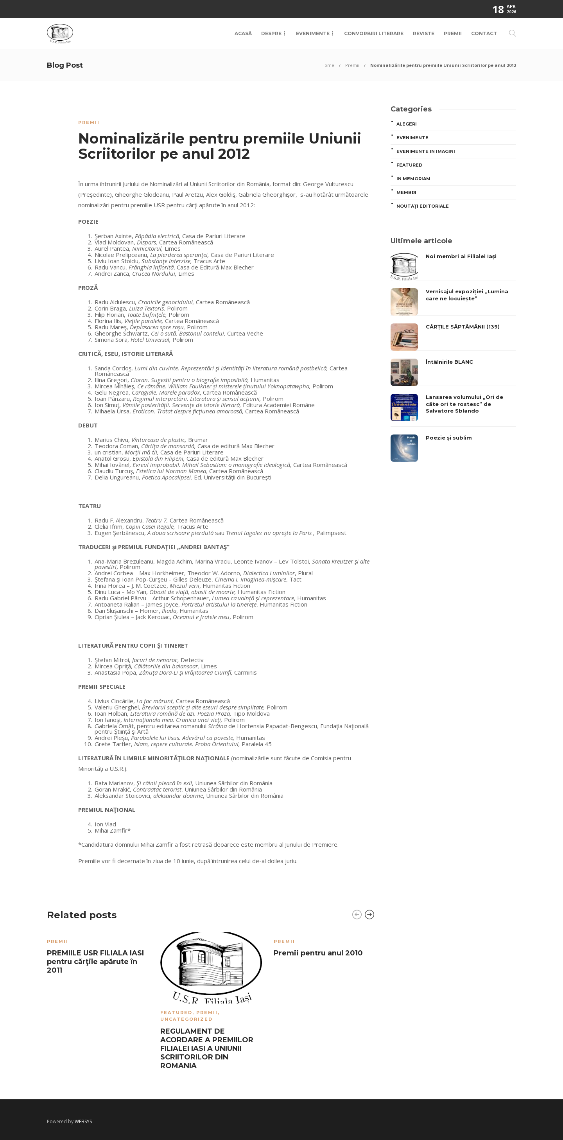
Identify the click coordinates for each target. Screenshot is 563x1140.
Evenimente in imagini (425, 151)
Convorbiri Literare (373, 33)
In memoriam (413, 178)
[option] (97, 955)
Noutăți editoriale (422, 206)
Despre (271, 33)
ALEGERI (406, 124)
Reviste (423, 33)
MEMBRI (406, 192)
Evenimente (313, 33)
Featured (176, 1012)
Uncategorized (186, 1019)
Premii (453, 33)
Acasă (243, 33)
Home (327, 65)
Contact (484, 33)
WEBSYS (83, 1121)
